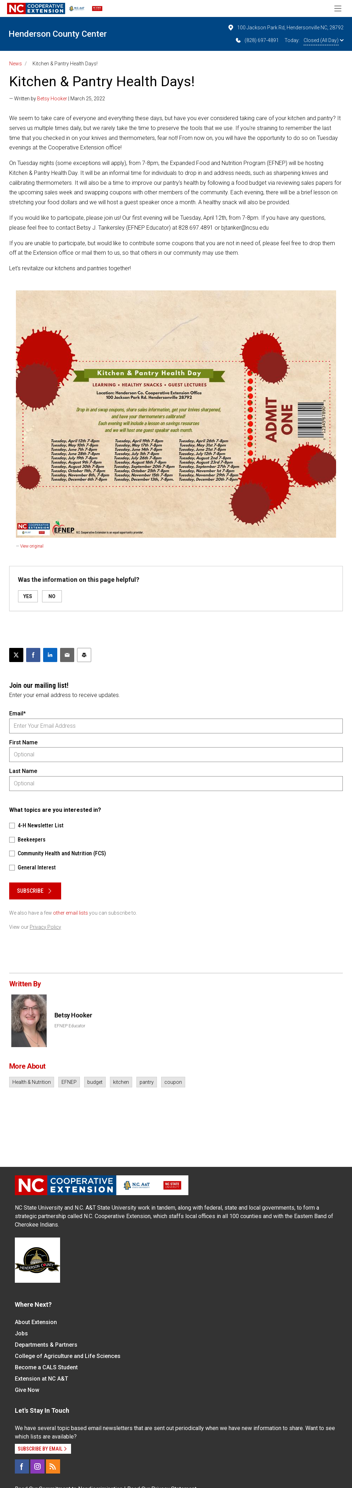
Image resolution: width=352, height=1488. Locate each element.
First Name (23, 742)
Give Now (27, 1390)
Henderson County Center (57, 34)
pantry (147, 1082)
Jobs (21, 1333)
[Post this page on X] (16, 655)
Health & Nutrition (31, 1082)
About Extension (36, 1322)
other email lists (70, 913)
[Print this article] (84, 655)
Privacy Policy (45, 927)
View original (31, 546)
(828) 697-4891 (257, 40)
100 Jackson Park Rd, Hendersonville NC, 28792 (285, 27)
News (15, 63)
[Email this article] (67, 655)
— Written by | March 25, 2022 (57, 98)
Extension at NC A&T (41, 1378)
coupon (173, 1082)
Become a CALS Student (46, 1367)
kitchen (121, 1082)
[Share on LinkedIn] (50, 655)
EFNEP (69, 1082)
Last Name (23, 771)
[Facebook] (22, 1466)
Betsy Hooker (52, 98)
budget (94, 1082)
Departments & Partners (46, 1344)
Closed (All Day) (324, 40)
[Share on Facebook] (33, 655)
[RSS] (53, 1466)
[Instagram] (37, 1466)
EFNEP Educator (69, 1025)
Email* (17, 713)
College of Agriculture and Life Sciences (68, 1356)
